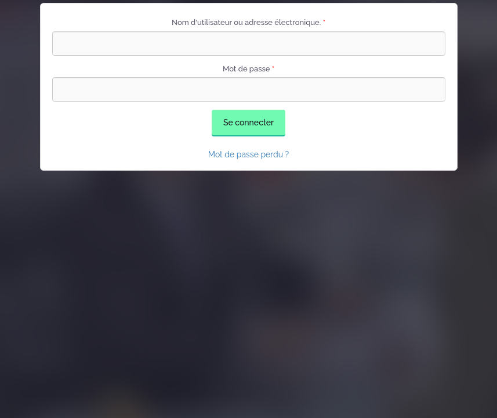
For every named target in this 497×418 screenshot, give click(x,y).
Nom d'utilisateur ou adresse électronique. (248, 22)
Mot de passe (248, 68)
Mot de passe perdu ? (248, 154)
